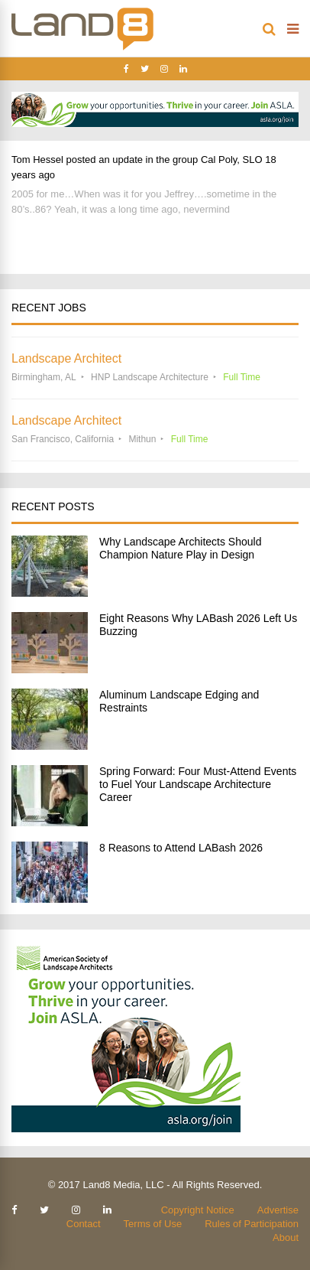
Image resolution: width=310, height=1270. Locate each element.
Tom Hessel (37, 159)
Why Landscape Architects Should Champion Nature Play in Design (180, 548)
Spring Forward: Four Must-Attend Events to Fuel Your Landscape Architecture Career (197, 784)
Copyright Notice (197, 1210)
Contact (83, 1223)
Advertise (278, 1210)
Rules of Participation (252, 1223)
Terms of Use (153, 1223)
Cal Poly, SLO (232, 159)
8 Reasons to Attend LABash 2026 (181, 848)
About (286, 1237)
